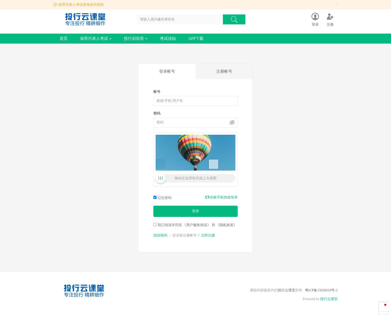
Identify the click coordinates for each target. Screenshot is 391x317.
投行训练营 (135, 38)
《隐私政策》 (226, 225)
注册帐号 (224, 71)
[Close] (336, 3)
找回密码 (160, 235)
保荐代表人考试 (95, 38)
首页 (64, 38)
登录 (195, 211)
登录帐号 (167, 71)
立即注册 (208, 235)
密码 (156, 113)
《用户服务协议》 (197, 225)
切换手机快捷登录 (221, 197)
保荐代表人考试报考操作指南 (81, 4)
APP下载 (195, 38)
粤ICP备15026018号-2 (321, 290)
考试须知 (168, 38)
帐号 (156, 92)
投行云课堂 (286, 290)
